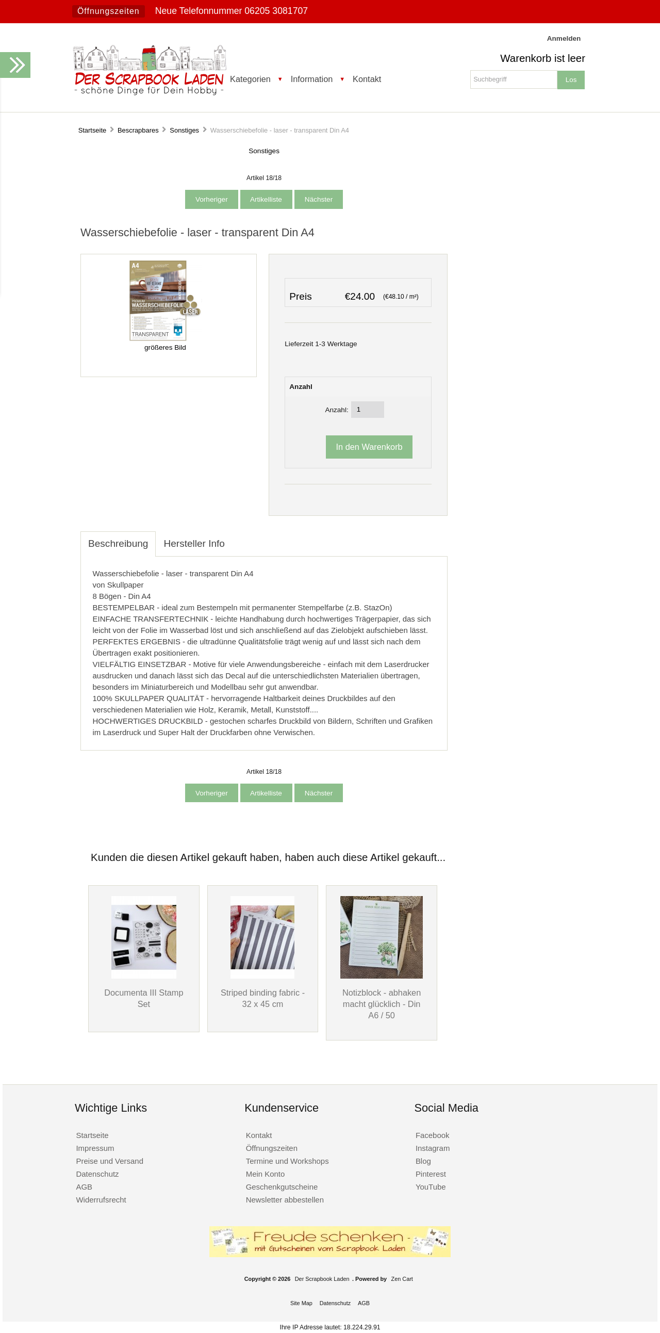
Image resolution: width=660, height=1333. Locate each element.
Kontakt (367, 79)
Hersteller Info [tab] (193, 543)
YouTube (431, 1186)
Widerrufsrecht (101, 1199)
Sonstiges (184, 130)
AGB (84, 1186)
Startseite (92, 130)
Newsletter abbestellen (285, 1199)
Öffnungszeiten (108, 11)
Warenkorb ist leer (542, 58)
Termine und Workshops (287, 1161)
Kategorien (250, 79)
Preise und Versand (109, 1161)
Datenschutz (97, 1173)
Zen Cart (402, 1279)
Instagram (433, 1148)
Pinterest (431, 1173)
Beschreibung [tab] (118, 543)
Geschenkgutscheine (282, 1186)
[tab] (240, 538)
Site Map (301, 1303)
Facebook (433, 1135)
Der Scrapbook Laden (322, 1279)
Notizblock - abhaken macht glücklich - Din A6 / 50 (381, 1004)
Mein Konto (265, 1173)
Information (312, 79)
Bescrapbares (138, 130)
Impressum (95, 1148)
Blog (423, 1161)
